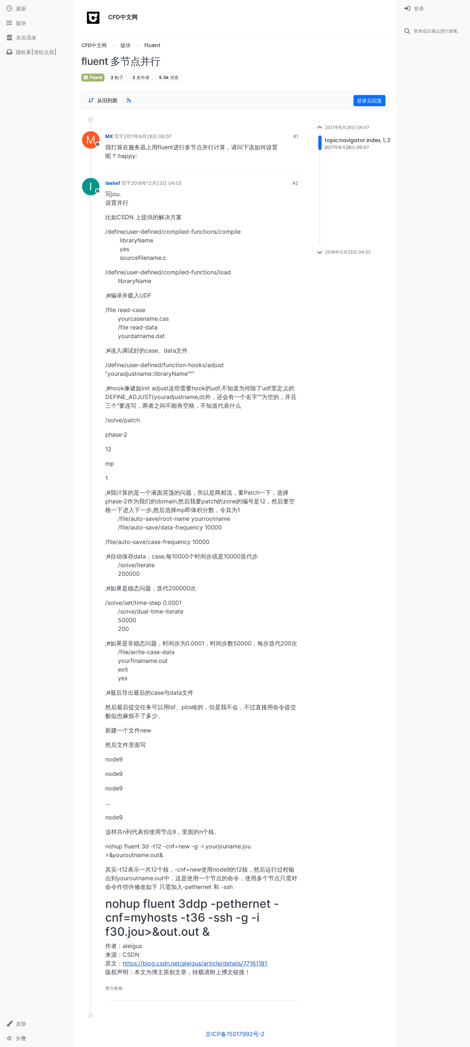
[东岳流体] (36, 37)
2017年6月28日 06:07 (147, 136)
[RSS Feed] (129, 100)
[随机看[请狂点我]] (36, 52)
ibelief (112, 183)
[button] (36, 1024)
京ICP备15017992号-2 (235, 1034)
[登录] (434, 8)
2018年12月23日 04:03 (156, 183)
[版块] (36, 23)
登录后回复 (369, 100)
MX (109, 136)
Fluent (93, 77)
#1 (295, 136)
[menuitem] (434, 8)
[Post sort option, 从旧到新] (103, 100)
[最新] (36, 8)
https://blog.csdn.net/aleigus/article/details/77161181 (195, 963)
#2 (295, 183)
